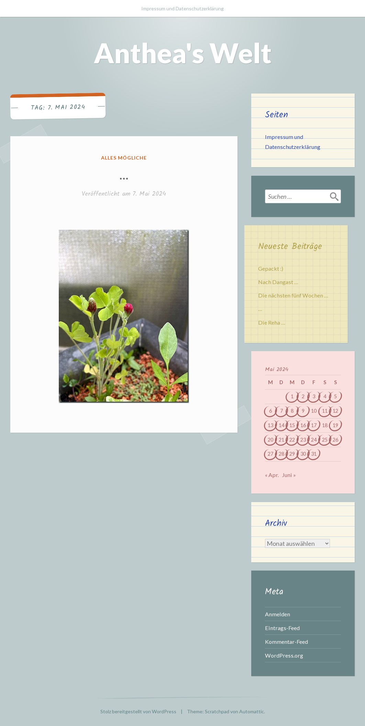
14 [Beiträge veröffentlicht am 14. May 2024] (281, 425)
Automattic (251, 711)
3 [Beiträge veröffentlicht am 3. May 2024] (313, 396)
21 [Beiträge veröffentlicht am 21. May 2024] (281, 440)
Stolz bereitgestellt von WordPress (138, 711)
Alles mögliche (124, 158)
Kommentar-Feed (286, 641)
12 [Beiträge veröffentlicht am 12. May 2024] (335, 411)
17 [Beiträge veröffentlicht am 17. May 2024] (314, 425)
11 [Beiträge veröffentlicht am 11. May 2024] (325, 411)
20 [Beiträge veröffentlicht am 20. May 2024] (270, 440)
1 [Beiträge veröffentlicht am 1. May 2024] (292, 396)
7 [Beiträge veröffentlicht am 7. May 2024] (281, 411)
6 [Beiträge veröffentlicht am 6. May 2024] (270, 411)
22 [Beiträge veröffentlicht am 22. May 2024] (292, 440)
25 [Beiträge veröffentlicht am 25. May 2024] (325, 440)
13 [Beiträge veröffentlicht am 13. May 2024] (270, 425)
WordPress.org (284, 655)
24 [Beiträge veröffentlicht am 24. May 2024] (314, 440)
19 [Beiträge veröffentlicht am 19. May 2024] (335, 425)
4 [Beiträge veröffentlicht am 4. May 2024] (324, 396)
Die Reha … (271, 322)
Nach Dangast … (278, 282)
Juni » (289, 475)
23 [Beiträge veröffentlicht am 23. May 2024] (303, 440)
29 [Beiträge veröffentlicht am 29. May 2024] (292, 454)
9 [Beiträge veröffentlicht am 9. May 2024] (303, 411)
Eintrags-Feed (282, 628)
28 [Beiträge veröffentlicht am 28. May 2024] (281, 454)
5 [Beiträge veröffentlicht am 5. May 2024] (335, 396)
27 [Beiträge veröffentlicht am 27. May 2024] (270, 454)
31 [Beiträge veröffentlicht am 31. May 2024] (314, 454)
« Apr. (272, 475)
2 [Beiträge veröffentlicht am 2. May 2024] (303, 396)
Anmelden (277, 614)
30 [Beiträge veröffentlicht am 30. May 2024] (303, 454)
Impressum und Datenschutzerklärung (182, 8)
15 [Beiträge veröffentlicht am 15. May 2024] (292, 425)
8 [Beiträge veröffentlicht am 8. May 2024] (292, 411)
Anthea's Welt (183, 52)
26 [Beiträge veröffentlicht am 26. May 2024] (335, 440)
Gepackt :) (270, 268)
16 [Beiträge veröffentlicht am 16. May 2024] (303, 425)
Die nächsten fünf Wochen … (293, 295)
